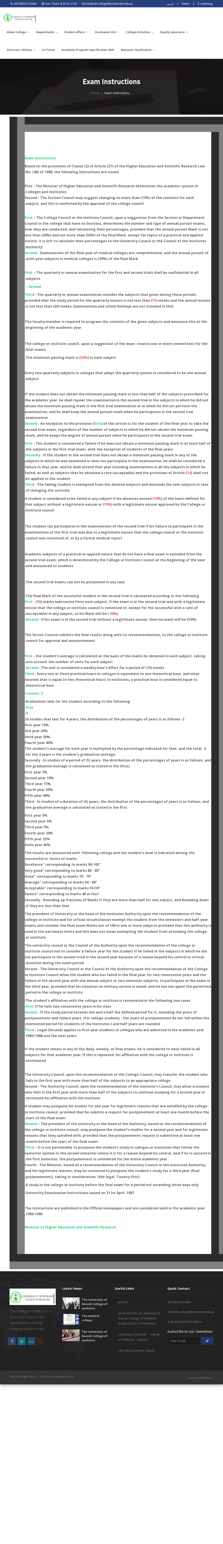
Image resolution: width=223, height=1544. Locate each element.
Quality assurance (174, 32)
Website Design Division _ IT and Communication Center (42, 1376)
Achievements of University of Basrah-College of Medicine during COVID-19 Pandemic (139, 1318)
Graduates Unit (107, 32)
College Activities (139, 32)
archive (123, 1302)
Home (94, 93)
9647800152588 (25, 4)
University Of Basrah (199, 1378)
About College (18, 32)
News (186, 4)
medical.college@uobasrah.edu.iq (109, 4)
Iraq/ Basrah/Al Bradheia (184, 1322)
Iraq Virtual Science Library (136, 1350)
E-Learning (204, 4)
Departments (46, 32)
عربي (170, 4)
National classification (137, 50)
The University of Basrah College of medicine (95, 1304)
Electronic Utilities (21, 50)
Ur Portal (48, 50)
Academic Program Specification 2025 (88, 50)
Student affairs (76, 32)
